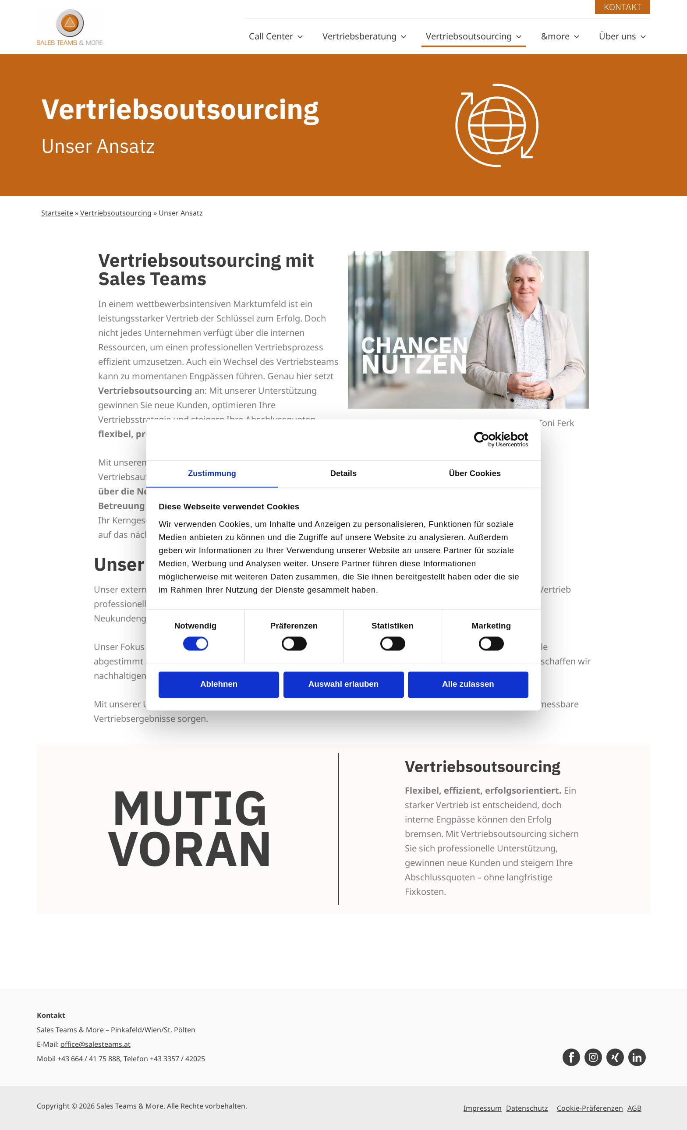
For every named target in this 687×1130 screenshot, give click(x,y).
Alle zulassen (468, 685)
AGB (634, 1108)
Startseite (57, 213)
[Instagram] (593, 1057)
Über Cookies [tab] (475, 473)
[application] (298, 36)
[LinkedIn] (637, 1057)
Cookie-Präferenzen (590, 1108)
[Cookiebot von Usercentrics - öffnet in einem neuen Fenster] (490, 439)
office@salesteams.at (95, 1044)
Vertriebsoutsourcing (116, 213)
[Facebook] (571, 1057)
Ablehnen (218, 685)
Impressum (483, 1108)
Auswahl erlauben (343, 685)
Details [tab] (343, 473)
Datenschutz (527, 1108)
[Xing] (615, 1057)
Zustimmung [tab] (212, 473)
